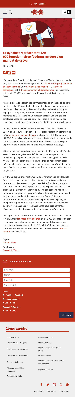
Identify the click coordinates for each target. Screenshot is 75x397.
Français (7, 295)
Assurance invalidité (14, 376)
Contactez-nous (13, 337)
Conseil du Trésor (11, 250)
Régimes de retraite (45, 370)
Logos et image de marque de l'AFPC (49, 349)
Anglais (19, 295)
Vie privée (52, 391)
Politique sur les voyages (16, 343)
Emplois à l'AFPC (44, 343)
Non (12, 303)
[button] (5, 14)
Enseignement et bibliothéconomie (37, 90)
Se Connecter (37, 4)
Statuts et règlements (15, 362)
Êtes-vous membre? (11, 299)
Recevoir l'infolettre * (12, 307)
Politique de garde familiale (17, 349)
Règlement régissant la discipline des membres (50, 362)
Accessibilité (39, 391)
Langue (6, 291)
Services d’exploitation (37, 86)
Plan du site (64, 391)
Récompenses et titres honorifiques (15, 369)
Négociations (9, 242)
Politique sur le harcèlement (17, 356)
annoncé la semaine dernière (22, 135)
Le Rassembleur (44, 356)
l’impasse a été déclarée (28, 219)
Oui (5, 303)
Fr (69, 12)
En (65, 12)
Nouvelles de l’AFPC (46, 337)
